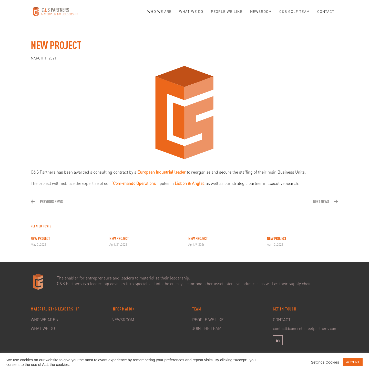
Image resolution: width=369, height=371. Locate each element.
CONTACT (325, 11)
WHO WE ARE (159, 11)
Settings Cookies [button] (325, 362)
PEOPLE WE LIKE (226, 11)
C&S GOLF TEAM (294, 11)
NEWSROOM (261, 11)
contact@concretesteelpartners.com (305, 328)
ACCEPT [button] (353, 362)
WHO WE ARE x (44, 319)
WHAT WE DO (191, 11)
